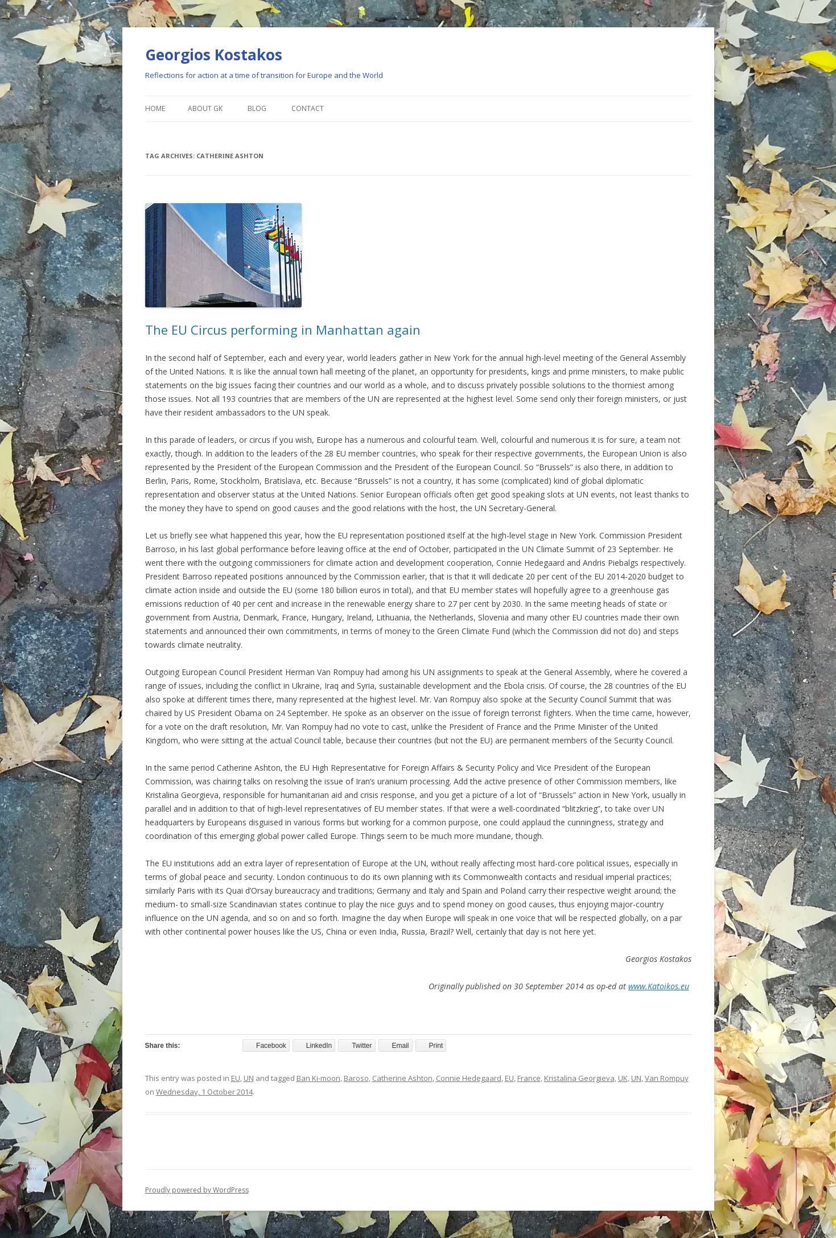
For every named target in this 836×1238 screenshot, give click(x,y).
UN (249, 1078)
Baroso (356, 1078)
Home (155, 108)
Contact (307, 108)
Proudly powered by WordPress (197, 1190)
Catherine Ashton (402, 1078)
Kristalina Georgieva (579, 1078)
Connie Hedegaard (468, 1078)
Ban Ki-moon (318, 1078)
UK (623, 1078)
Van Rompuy (667, 1078)
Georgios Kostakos (213, 54)
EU (235, 1078)
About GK (205, 108)
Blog (257, 108)
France (529, 1078)
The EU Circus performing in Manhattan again (283, 329)
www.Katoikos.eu (658, 986)
